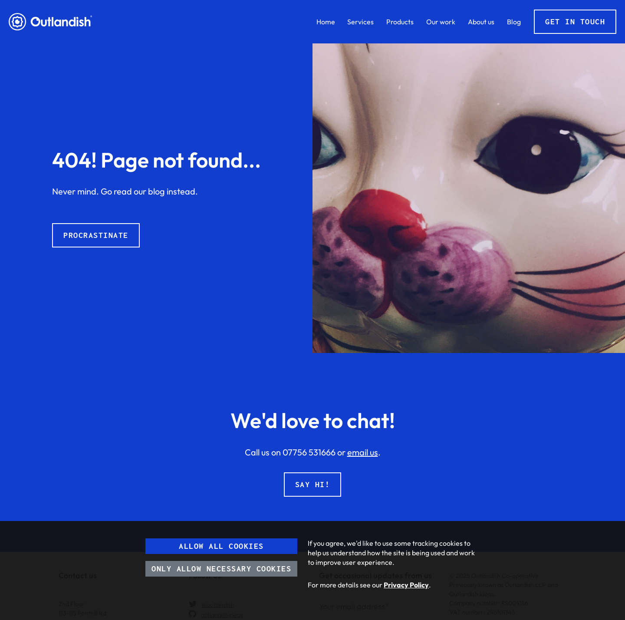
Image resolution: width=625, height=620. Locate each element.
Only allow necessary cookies (221, 568)
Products (400, 21)
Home (325, 21)
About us (481, 21)
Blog (514, 21)
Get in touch (575, 21)
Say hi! (312, 484)
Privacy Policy (406, 584)
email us (362, 452)
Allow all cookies (221, 546)
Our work (440, 21)
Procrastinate (95, 235)
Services (360, 21)
